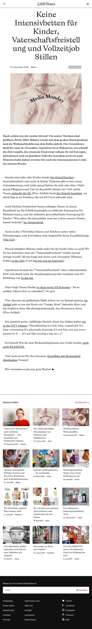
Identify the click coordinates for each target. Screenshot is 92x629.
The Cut (9, 239)
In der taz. (27, 278)
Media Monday (75, 67)
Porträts (6, 619)
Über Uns (29, 605)
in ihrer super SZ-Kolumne (53, 287)
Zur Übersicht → (82, 402)
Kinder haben (8, 605)
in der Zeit (18, 260)
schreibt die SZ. (21, 193)
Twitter (69, 601)
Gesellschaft (8, 610)
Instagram (70, 610)
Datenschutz (30, 619)
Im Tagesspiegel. (33, 222)
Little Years (46, 4)
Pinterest (70, 615)
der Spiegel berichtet (69, 193)
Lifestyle (7, 615)
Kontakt (28, 610)
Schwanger (8, 601)
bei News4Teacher (62, 177)
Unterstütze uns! (32, 601)
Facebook (70, 605)
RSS (67, 619)
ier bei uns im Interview (48, 260)
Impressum (30, 615)
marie (33, 67)
